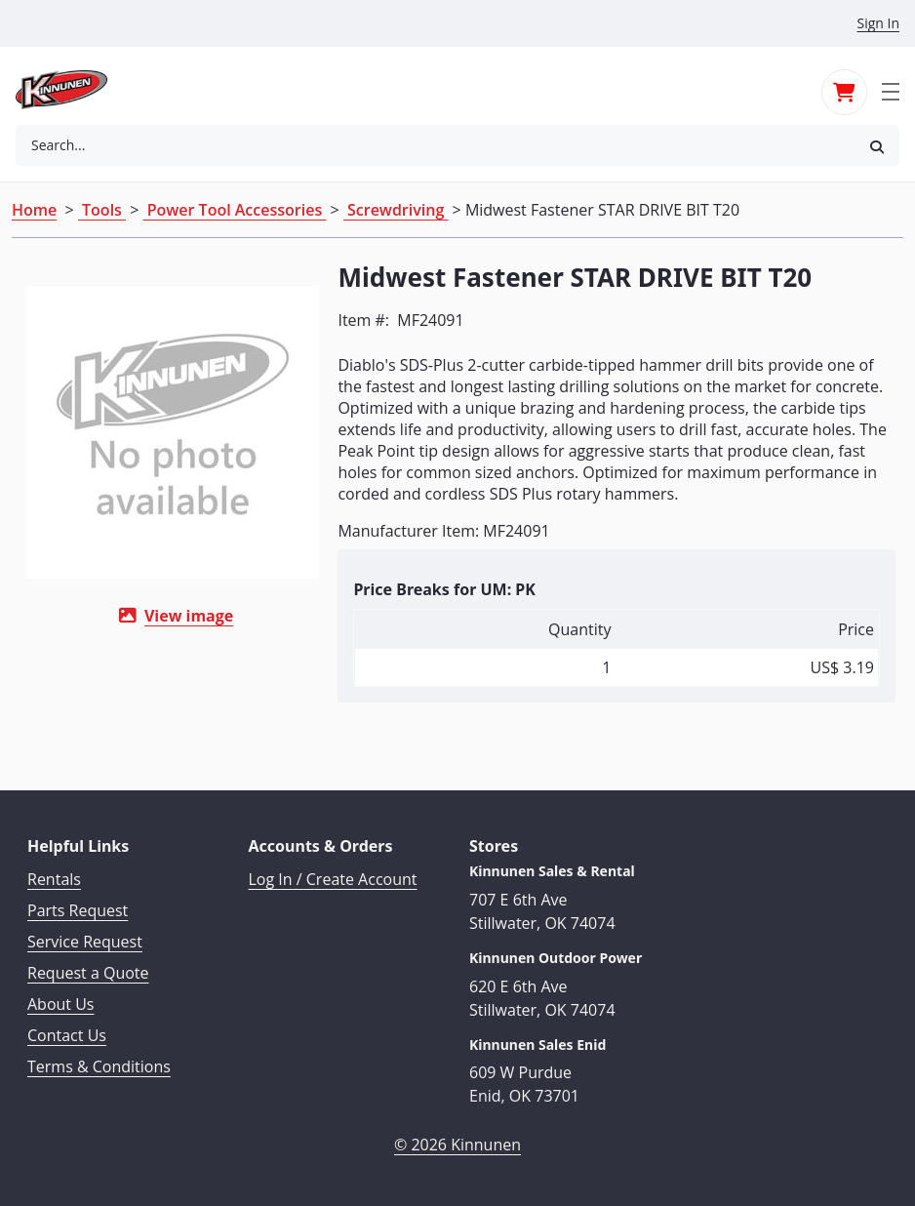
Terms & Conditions (99, 1065)
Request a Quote (88, 972)
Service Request (84, 940)
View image (182, 615)
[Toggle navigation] (890, 89)
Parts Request (77, 909)
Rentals (54, 878)
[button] (877, 146)
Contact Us (66, 1034)
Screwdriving (396, 210)
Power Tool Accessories (235, 210)
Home (34, 210)
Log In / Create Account (333, 878)
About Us (61, 1003)
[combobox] (435, 145)
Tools (102, 210)
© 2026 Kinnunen (457, 1143)
